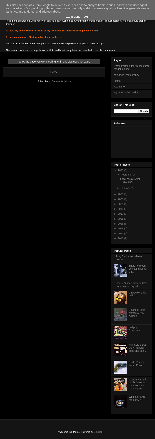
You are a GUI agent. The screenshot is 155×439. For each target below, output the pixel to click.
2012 (121, 238)
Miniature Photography (126, 74)
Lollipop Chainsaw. (135, 329)
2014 (121, 228)
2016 (121, 218)
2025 (121, 194)
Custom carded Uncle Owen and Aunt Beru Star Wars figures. (138, 384)
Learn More (73, 16)
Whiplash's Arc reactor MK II (137, 398)
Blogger (98, 432)
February (126, 174)
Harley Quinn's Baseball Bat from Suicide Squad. (131, 285)
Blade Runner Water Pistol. (136, 364)
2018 (121, 208)
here (96, 30)
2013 (121, 233)
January (125, 188)
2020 (121, 204)
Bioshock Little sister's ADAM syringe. (137, 312)
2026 (121, 170)
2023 (121, 199)
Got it (87, 16)
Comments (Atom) (61, 81)
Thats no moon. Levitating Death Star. (138, 268)
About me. (119, 86)
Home (54, 72)
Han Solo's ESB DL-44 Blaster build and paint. (138, 347)
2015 (121, 223)
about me (27, 50)
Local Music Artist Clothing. (130, 180)
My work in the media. (126, 92)
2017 (121, 213)
